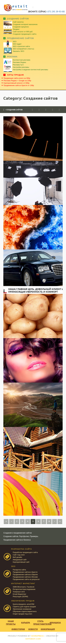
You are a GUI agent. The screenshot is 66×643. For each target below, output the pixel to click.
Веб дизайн (17, 557)
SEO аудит (17, 44)
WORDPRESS (37, 636)
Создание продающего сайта (24, 34)
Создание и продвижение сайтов (17, 533)
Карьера (25, 622)
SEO (14, 42)
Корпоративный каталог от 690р (16, 83)
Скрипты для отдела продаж (24, 607)
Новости (33, 629)
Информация (48, 629)
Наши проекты (11, 622)
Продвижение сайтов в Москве (25, 577)
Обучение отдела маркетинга (24, 611)
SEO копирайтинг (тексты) (23, 49)
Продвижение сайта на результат (26, 579)
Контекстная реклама (21, 60)
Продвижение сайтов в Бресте (25, 572)
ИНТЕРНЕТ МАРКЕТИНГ (23, 583)
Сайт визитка (18, 22)
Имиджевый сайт (20, 560)
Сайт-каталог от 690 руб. (23, 32)
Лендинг (16, 29)
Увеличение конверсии (22, 609)
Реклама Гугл (18, 65)
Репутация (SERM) (20, 596)
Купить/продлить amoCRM (23, 604)
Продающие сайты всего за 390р (16, 78)
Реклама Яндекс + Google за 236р (17, 81)
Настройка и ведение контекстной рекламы (30, 70)
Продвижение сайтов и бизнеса (17, 540)
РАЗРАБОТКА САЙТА (21, 549)
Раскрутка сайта (19, 570)
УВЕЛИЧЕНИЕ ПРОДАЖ (23, 601)
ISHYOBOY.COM (33, 639)
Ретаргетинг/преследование (24, 589)
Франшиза (55, 622)
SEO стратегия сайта (21, 46)
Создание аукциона (21, 27)
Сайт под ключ (19, 555)
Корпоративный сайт (21, 562)
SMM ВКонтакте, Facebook (23, 587)
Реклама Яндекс (19, 62)
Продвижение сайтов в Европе (25, 574)
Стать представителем (40, 622)
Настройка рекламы (21, 67)
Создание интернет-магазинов (25, 24)
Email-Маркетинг (19, 594)
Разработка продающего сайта (25, 552)
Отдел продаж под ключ (22, 614)
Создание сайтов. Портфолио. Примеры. (20, 536)
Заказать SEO (18, 51)
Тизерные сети (19, 592)
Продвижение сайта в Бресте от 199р (18, 85)
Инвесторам (18, 629)
